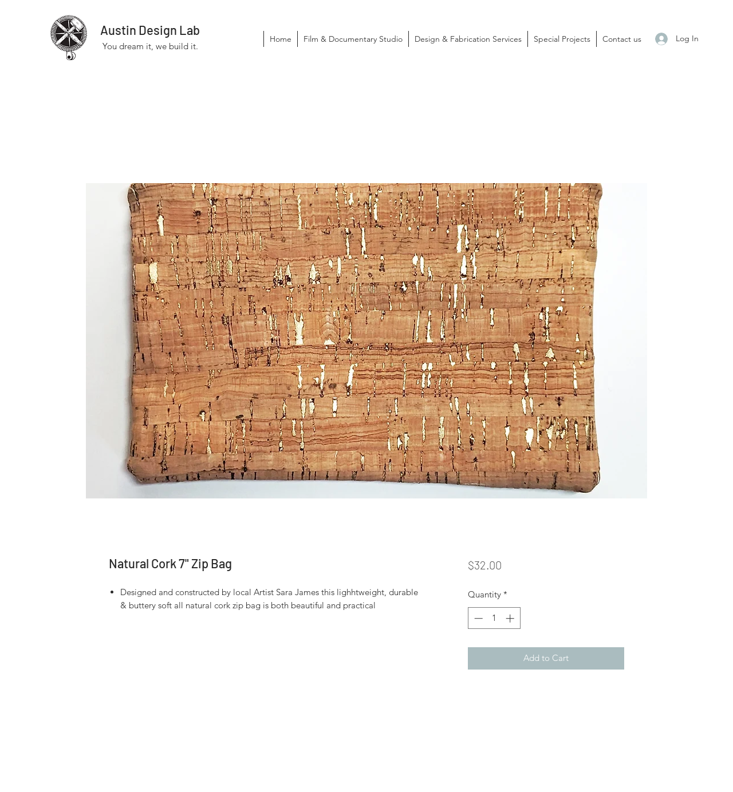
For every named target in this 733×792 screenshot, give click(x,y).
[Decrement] (477, 618)
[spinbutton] (493, 618)
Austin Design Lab (150, 29)
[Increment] (511, 618)
